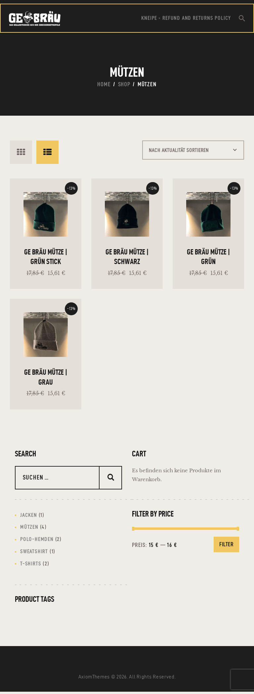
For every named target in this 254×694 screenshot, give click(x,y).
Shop (124, 84)
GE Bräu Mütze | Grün (208, 259)
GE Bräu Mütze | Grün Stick (45, 259)
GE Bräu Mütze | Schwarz (127, 259)
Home (103, 84)
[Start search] (242, 18)
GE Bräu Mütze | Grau (45, 377)
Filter (226, 543)
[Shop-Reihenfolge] (182, 152)
